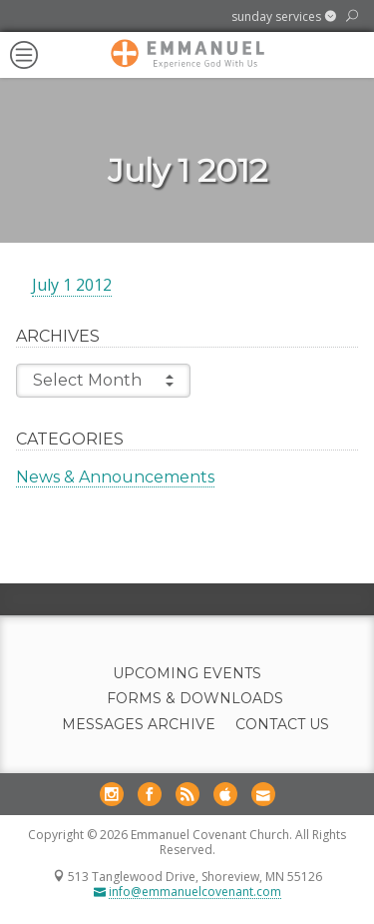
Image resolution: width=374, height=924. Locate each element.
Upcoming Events (187, 673)
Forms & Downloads (195, 698)
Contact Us (282, 724)
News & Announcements (115, 476)
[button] (283, 17)
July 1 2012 (72, 285)
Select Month (103, 381)
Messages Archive (138, 724)
